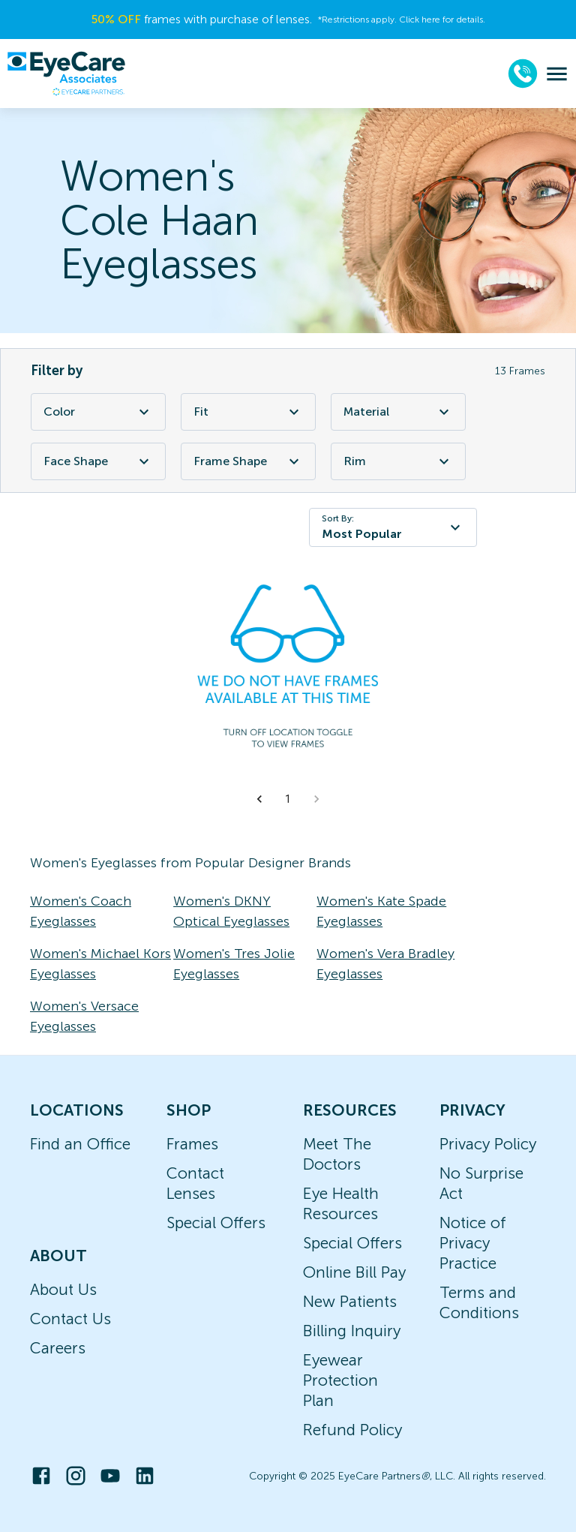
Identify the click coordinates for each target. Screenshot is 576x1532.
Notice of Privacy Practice (473, 1242)
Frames (192, 1143)
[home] (66, 73)
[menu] (557, 74)
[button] (260, 799)
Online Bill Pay (354, 1272)
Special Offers (216, 1222)
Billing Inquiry (351, 1330)
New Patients (350, 1301)
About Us (63, 1289)
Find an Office (80, 1143)
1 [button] (288, 799)
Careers (58, 1347)
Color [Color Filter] (98, 412)
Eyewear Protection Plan (340, 1380)
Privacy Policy (488, 1143)
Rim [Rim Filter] (398, 461)
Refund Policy (352, 1429)
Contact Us (70, 1318)
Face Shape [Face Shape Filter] (98, 461)
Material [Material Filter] (398, 412)
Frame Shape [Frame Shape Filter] (248, 461)
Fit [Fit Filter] (248, 412)
